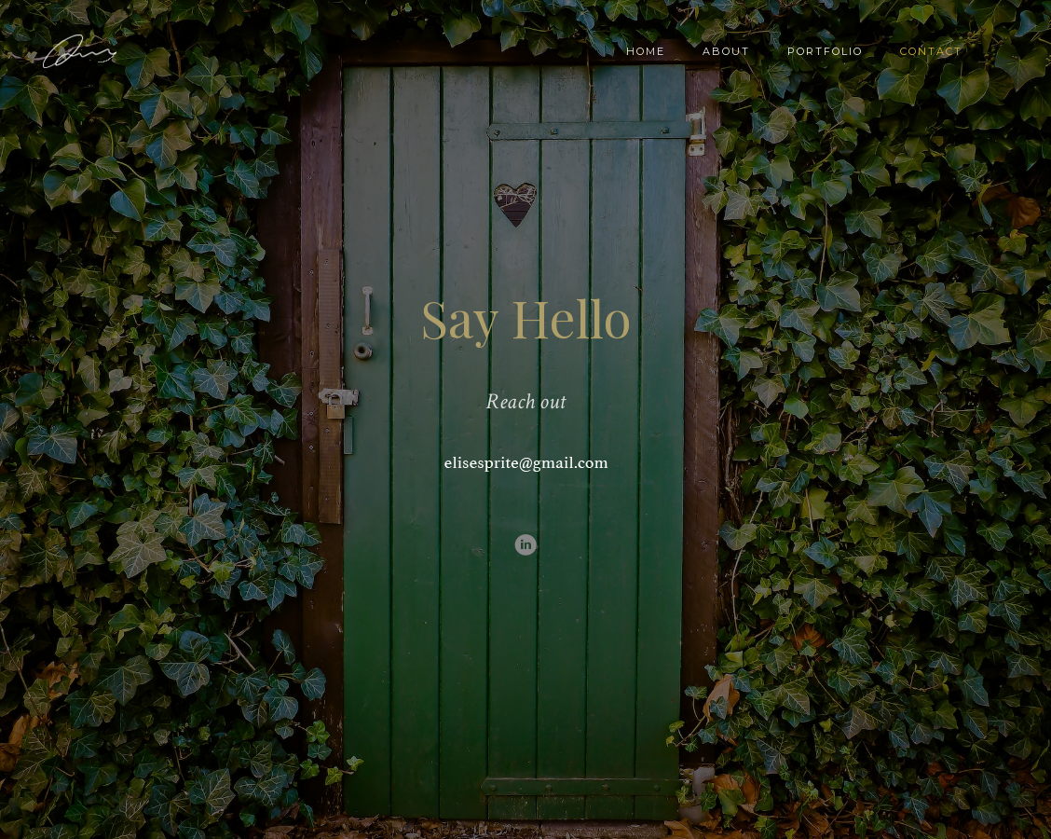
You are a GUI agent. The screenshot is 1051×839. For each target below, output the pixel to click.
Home (645, 51)
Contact (931, 51)
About (726, 51)
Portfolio (825, 51)
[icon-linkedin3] (525, 545)
